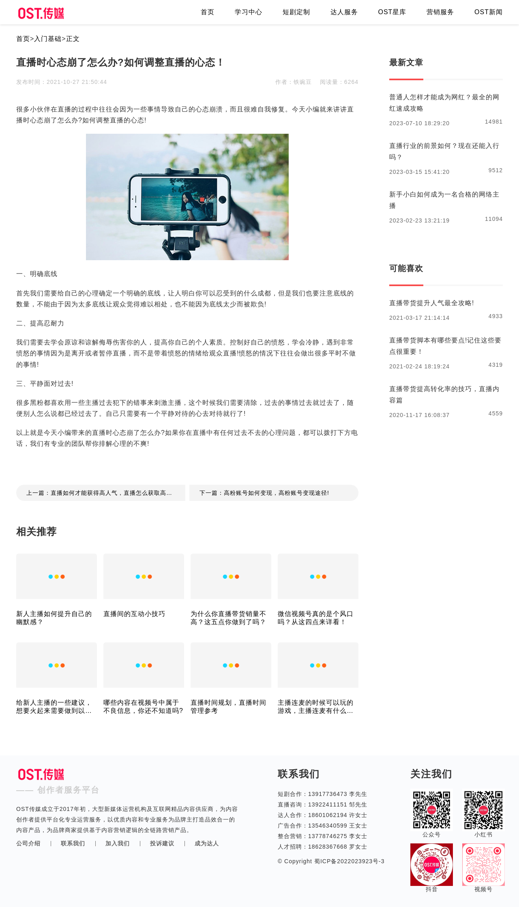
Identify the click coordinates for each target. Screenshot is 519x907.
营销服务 (440, 12)
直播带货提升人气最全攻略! (431, 302)
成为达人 (207, 843)
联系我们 (73, 843)
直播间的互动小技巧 (134, 613)
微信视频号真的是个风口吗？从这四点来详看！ (316, 617)
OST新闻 (488, 12)
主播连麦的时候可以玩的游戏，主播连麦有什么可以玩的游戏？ (316, 707)
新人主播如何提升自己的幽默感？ (54, 617)
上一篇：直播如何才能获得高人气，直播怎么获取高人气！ (105, 493)
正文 (73, 38)
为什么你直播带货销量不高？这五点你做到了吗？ (228, 617)
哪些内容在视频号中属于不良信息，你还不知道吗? (143, 706)
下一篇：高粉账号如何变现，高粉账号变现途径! (264, 493)
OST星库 (392, 12)
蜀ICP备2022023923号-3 (348, 861)
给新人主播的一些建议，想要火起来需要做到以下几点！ (54, 707)
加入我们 (117, 843)
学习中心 (248, 12)
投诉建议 (162, 843)
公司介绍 (28, 843)
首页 (207, 12)
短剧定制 (296, 12)
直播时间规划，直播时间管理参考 (228, 706)
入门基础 (48, 38)
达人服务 (344, 12)
